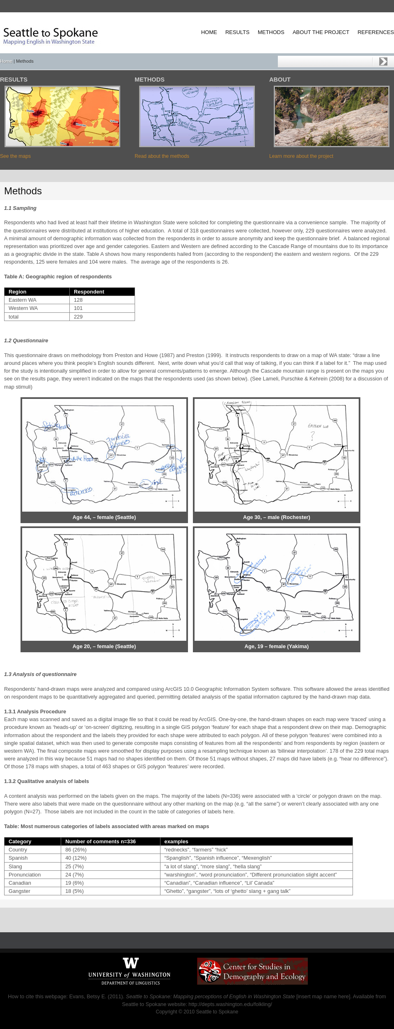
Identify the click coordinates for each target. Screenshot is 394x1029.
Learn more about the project (301, 156)
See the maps (15, 156)
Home (209, 32)
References (375, 32)
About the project (321, 32)
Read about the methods (162, 156)
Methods (271, 32)
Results (237, 32)
